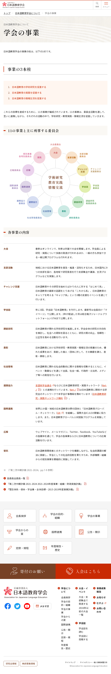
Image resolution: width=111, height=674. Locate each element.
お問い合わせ (101, 610)
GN (58, 413)
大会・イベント (83, 590)
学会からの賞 (65, 618)
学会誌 (82, 623)
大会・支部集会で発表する (83, 600)
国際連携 (65, 624)
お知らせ (101, 597)
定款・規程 (65, 639)
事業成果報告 (101, 590)
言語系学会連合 (43, 385)
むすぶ (100, 603)
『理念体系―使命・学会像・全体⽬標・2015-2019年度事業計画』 (41, 489)
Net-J (73, 389)
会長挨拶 (65, 597)
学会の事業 (65, 610)
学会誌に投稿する (83, 637)
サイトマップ (70, 662)
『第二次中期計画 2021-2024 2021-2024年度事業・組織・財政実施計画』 (45, 484)
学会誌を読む (83, 630)
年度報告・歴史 (65, 646)
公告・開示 (65, 631)
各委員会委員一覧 (16, 478)
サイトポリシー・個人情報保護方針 (93, 662)
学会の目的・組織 (65, 603)
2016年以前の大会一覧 (83, 611)
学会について (65, 590)
